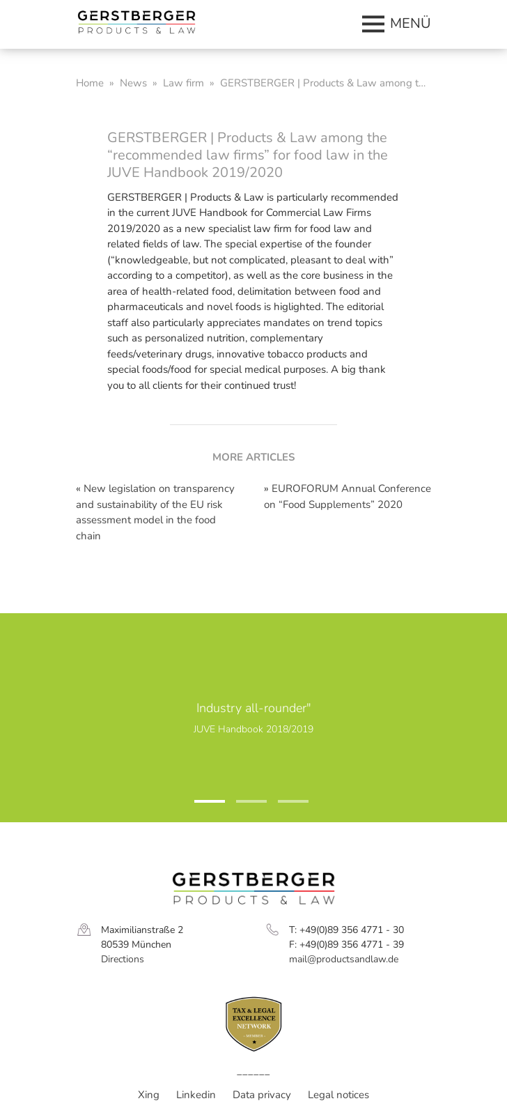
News (133, 83)
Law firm (183, 83)
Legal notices (338, 1095)
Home (90, 83)
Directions (122, 959)
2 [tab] (243, 807)
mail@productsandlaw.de (343, 959)
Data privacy (262, 1095)
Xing (148, 1095)
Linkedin (196, 1095)
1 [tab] (201, 807)
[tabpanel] (253, 717)
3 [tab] (285, 807)
